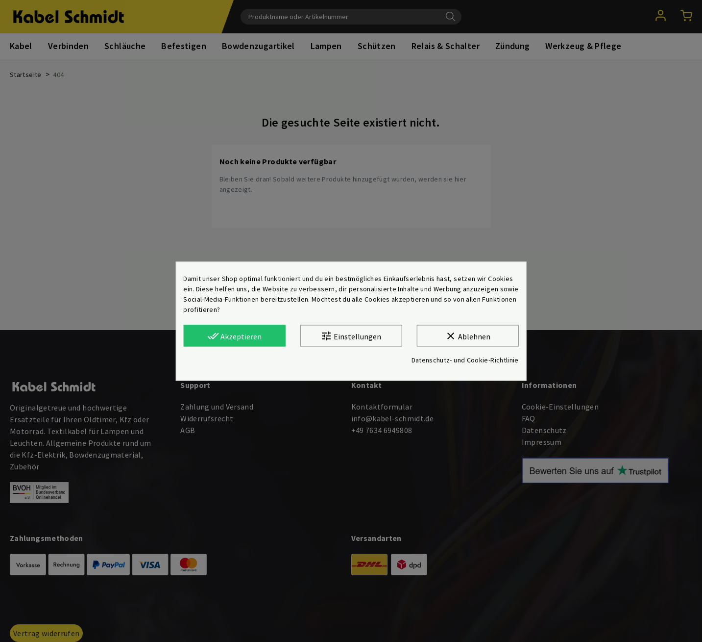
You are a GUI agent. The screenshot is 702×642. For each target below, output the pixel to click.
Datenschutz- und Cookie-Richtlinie (465, 360)
